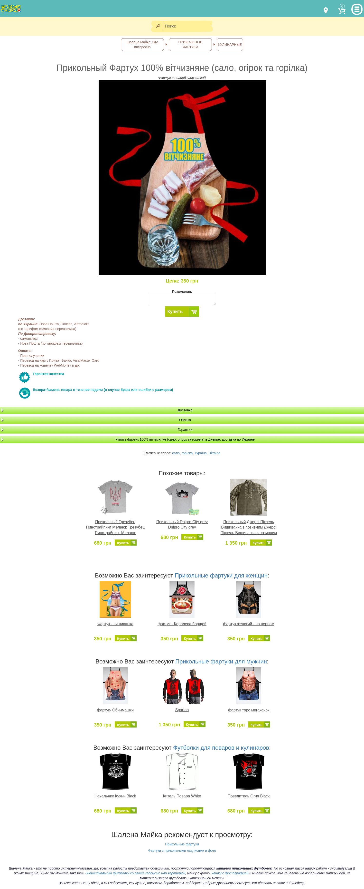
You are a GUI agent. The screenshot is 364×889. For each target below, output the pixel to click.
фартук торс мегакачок (248, 710)
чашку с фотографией (230, 873)
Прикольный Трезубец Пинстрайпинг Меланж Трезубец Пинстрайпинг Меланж (115, 527)
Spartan (182, 710)
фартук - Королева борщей (182, 624)
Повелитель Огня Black (249, 796)
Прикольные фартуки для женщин (221, 575)
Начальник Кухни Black (115, 796)
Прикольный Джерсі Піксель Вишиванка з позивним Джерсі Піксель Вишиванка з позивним (249, 527)
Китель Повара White (182, 796)
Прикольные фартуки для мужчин (221, 661)
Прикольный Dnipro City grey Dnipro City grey (182, 525)
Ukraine (214, 453)
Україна (200, 453)
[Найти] (157, 26)
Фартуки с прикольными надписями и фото (182, 850)
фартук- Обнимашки (115, 710)
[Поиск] (189, 26)
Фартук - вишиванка (115, 624)
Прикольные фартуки (182, 844)
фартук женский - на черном (248, 624)
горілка (187, 453)
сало (176, 453)
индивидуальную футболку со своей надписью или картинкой (135, 873)
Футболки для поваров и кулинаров (221, 747)
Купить (175, 311)
